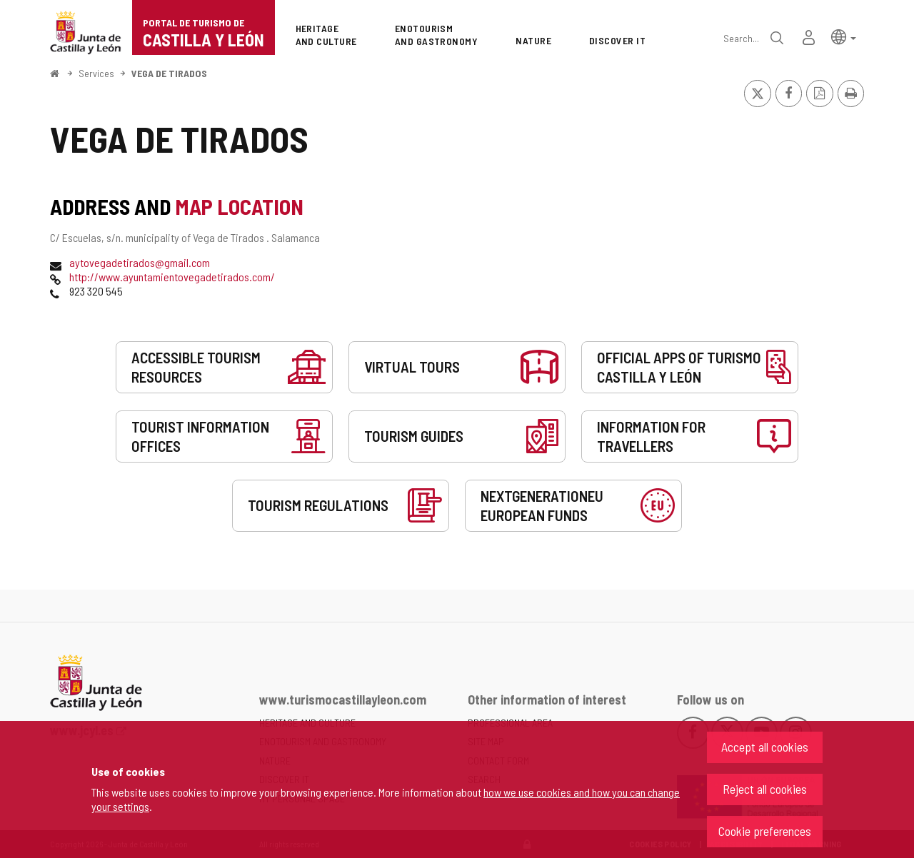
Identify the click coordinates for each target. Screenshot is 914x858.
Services (96, 73)
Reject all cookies (765, 789)
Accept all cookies (764, 746)
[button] (843, 36)
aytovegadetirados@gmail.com (139, 262)
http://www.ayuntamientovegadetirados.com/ (172, 276)
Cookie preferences (764, 831)
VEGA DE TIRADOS (169, 73)
